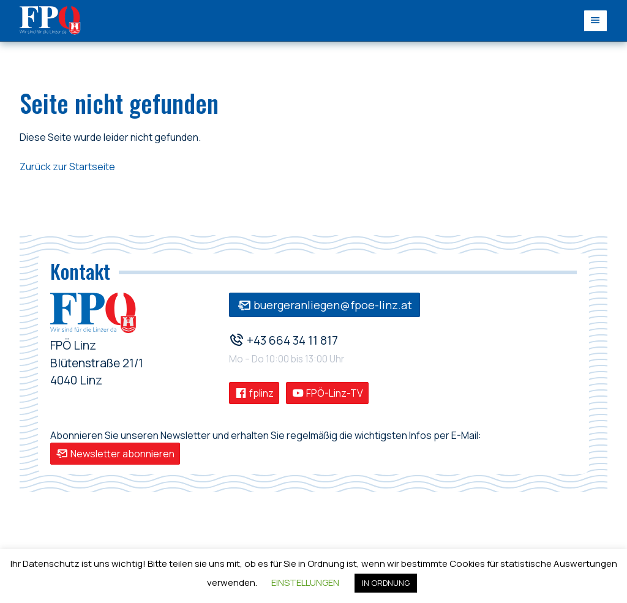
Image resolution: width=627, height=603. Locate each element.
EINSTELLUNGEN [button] (305, 582)
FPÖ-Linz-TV (327, 393)
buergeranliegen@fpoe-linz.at (324, 305)
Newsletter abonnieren (115, 453)
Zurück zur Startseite (67, 166)
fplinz (254, 393)
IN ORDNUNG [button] (386, 582)
